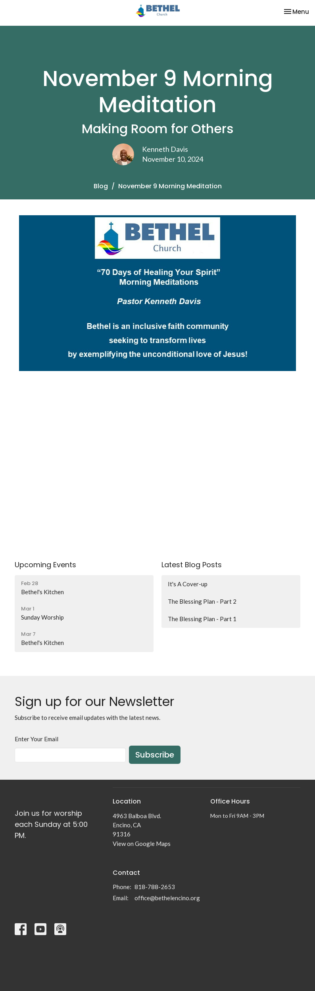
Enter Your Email (36, 738)
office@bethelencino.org (167, 897)
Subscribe (154, 754)
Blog (101, 186)
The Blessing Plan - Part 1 (202, 618)
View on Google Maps (142, 843)
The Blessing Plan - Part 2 (202, 601)
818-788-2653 (154, 886)
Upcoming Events (45, 565)
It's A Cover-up (187, 583)
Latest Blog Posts (191, 565)
